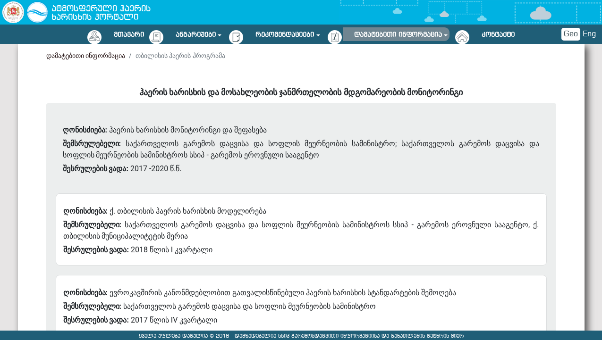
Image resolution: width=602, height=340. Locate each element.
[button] (198, 33)
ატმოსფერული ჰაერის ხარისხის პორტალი (101, 13)
